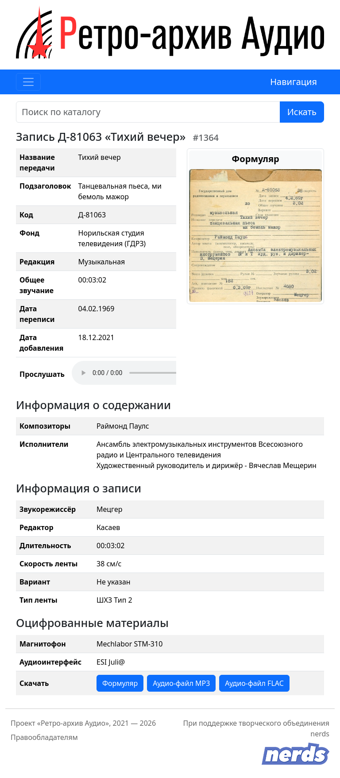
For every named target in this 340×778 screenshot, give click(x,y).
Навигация (293, 82)
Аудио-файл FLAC (254, 683)
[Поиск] (148, 112)
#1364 (206, 137)
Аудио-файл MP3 (181, 683)
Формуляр (120, 683)
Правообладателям (44, 737)
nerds (319, 734)
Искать (302, 112)
